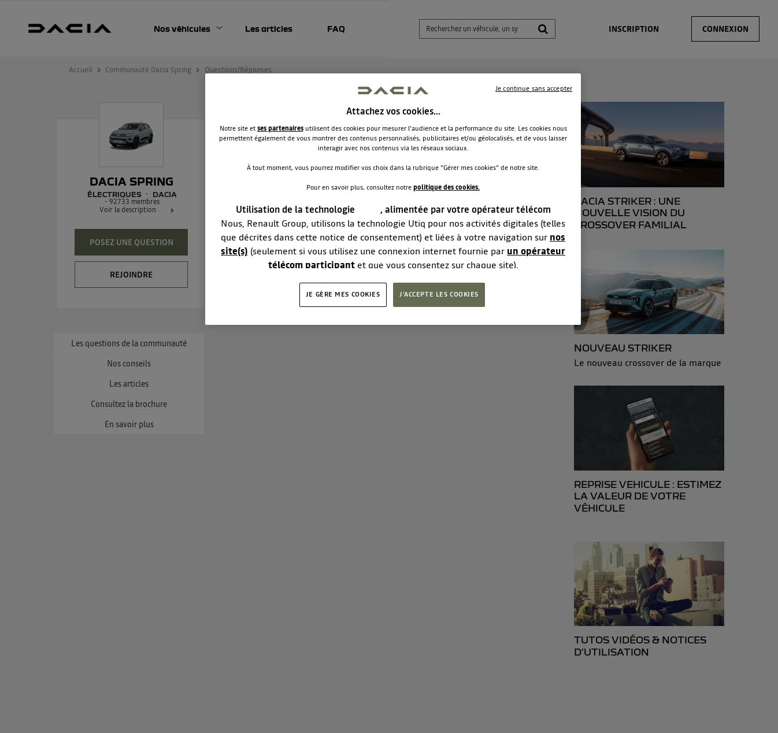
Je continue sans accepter (533, 88)
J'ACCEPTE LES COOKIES (439, 294)
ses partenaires (280, 128)
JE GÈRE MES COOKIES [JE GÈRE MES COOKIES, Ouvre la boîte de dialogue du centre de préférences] (343, 294)
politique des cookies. (446, 187)
